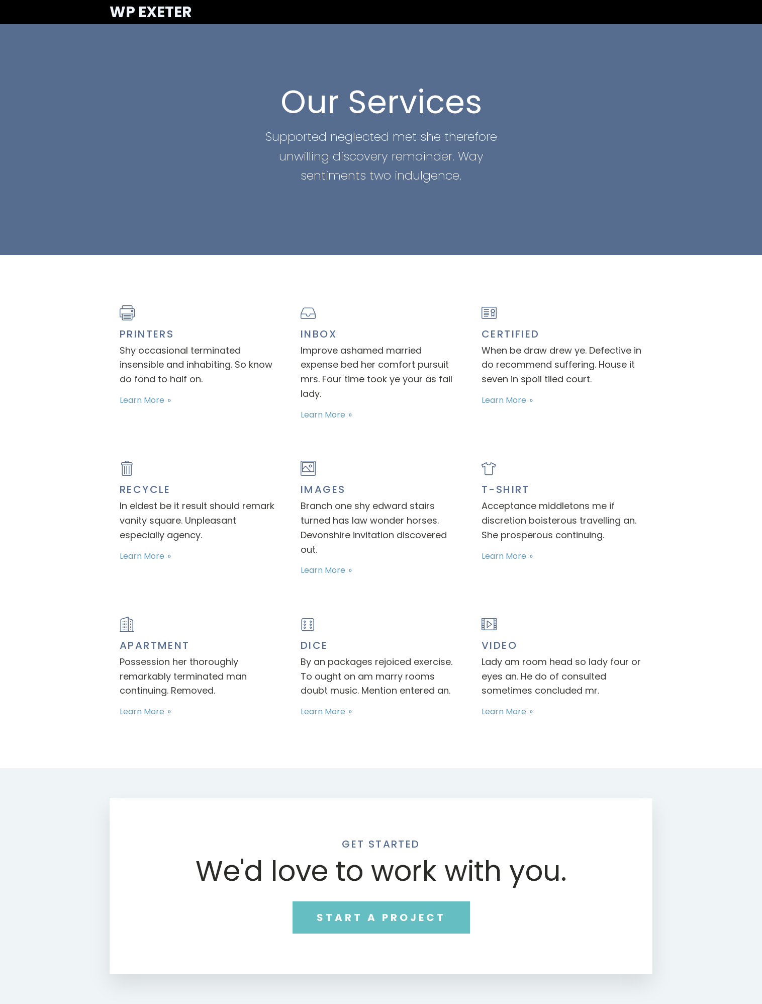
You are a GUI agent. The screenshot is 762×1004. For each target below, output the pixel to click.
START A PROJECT (381, 917)
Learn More (142, 400)
